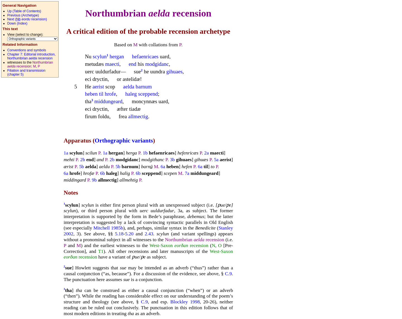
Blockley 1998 (185, 301)
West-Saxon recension (178, 245)
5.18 (119, 233)
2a (206, 153)
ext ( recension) (27, 19)
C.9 (228, 273)
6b (102, 173)
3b (172, 159)
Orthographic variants (124, 140)
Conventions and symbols (26, 50)
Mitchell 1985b (108, 228)
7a (187, 173)
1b (145, 153)
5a (216, 159)
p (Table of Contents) (24, 11)
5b (81, 166)
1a (66, 153)
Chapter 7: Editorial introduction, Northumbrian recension (31, 56)
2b (82, 159)
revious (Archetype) (23, 15)
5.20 (129, 233)
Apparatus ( (79, 140)
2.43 (149, 233)
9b (94, 180)
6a (163, 166)
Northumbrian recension (148, 13)
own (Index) (17, 23)
